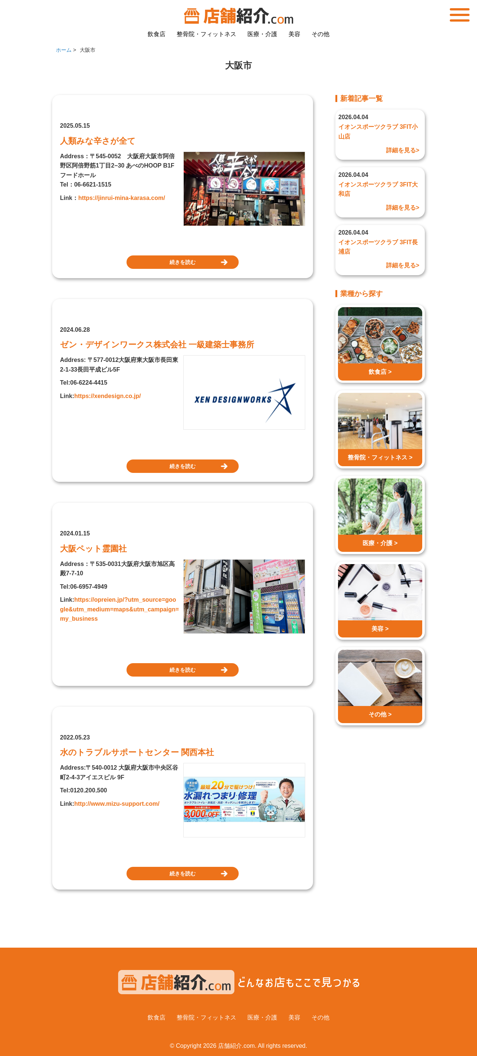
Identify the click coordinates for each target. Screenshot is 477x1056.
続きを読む (183, 262)
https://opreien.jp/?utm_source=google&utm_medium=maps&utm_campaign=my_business (119, 609)
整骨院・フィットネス (206, 34)
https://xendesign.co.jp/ (107, 396)
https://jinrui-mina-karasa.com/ (121, 198)
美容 (294, 34)
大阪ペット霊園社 (93, 548)
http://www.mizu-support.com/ (116, 804)
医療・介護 (262, 34)
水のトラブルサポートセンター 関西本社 (137, 752)
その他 (320, 34)
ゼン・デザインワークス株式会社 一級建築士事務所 (157, 344)
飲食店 (156, 34)
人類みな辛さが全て (98, 141)
